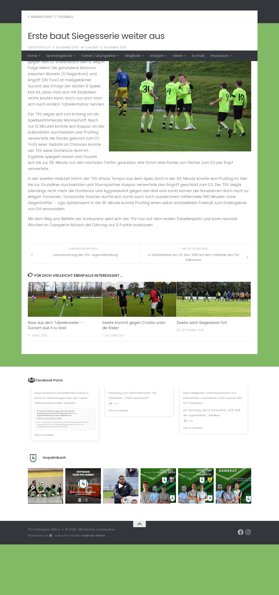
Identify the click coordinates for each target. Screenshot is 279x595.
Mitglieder (133, 55)
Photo (114, 454)
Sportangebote (59, 55)
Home (32, 55)
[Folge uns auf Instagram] (248, 583)
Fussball (66, 67)
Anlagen (157, 55)
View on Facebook (44, 485)
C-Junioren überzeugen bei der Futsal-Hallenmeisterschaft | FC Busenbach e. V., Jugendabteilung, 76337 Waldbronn (56, 463)
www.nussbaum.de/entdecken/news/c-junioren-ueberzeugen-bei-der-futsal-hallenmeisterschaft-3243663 (62, 448)
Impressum (219, 55)
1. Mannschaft (41, 67)
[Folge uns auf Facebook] (241, 583)
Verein (178, 55)
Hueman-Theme (93, 586)
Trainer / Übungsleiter (98, 55)
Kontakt (198, 55)
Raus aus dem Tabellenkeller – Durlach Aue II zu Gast (55, 376)
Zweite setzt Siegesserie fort (202, 373)
